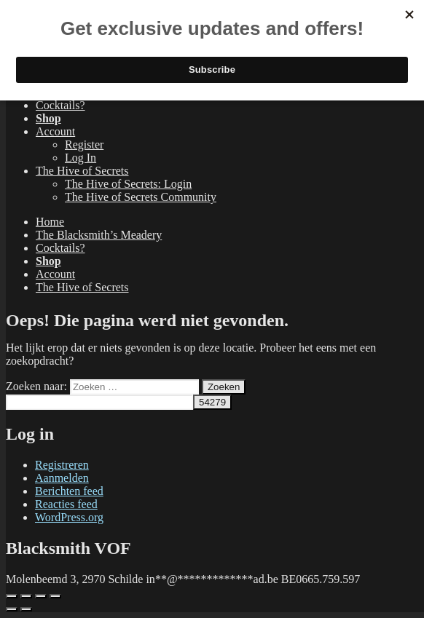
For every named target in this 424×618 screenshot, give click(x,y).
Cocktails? (60, 105)
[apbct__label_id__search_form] (99, 402)
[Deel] (41, 596)
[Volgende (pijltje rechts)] (26, 609)
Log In (80, 157)
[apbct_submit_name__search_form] (212, 402)
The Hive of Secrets (82, 171)
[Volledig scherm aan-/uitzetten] (26, 596)
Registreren (62, 465)
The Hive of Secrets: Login (128, 184)
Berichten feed (69, 491)
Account (55, 131)
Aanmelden (62, 478)
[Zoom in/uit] (11, 596)
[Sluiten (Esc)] (55, 596)
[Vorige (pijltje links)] (11, 609)
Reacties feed (66, 504)
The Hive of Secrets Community (140, 197)
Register (84, 144)
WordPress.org (69, 517)
